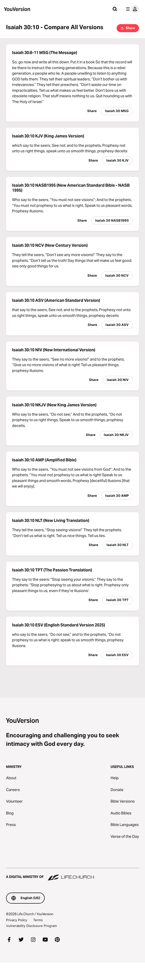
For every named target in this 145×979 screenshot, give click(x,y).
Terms (38, 920)
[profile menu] (131, 9)
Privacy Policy (16, 920)
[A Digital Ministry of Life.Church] (72, 874)
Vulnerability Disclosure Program (31, 926)
